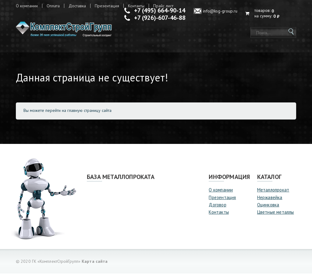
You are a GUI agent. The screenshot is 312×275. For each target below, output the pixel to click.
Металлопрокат (273, 191)
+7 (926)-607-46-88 (160, 17)
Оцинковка (268, 206)
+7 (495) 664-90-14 (159, 10)
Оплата (53, 6)
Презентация (107, 6)
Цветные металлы (275, 213)
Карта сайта (95, 263)
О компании (27, 6)
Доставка (77, 6)
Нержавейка (269, 199)
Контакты (219, 213)
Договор (217, 206)
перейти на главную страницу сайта (78, 112)
